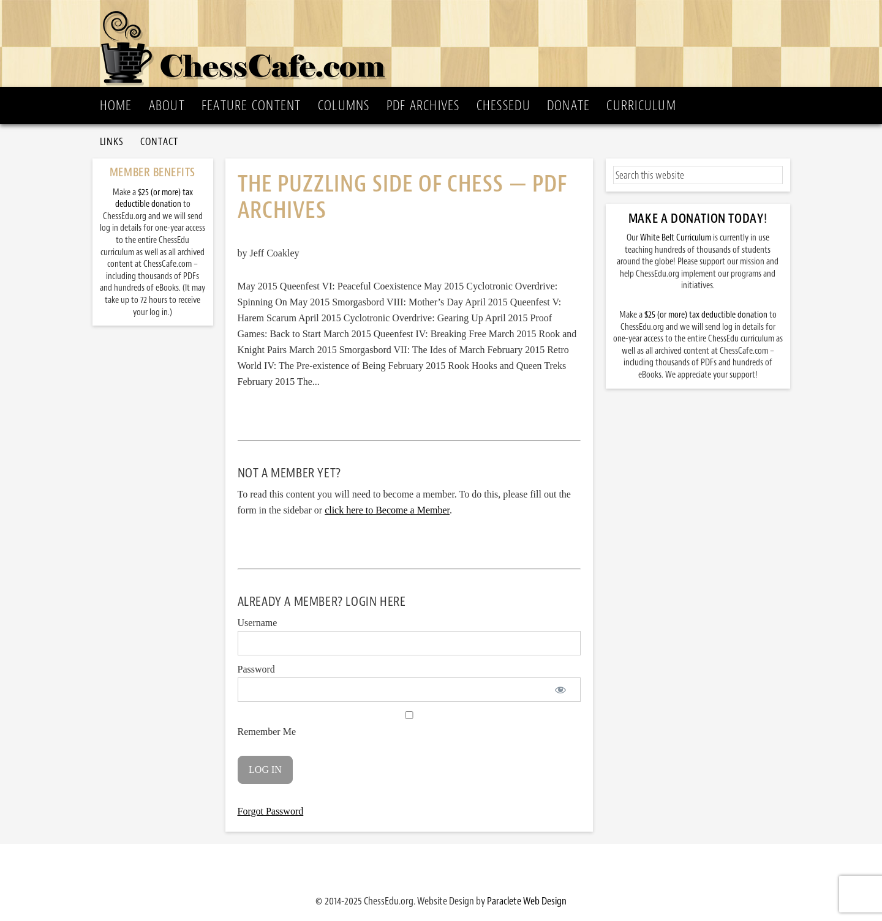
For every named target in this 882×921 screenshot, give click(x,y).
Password (256, 669)
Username (257, 622)
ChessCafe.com (445, 43)
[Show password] (561, 689)
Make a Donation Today (696, 218)
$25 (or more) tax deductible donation (705, 315)
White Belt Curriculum (675, 238)
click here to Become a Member (387, 510)
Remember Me (409, 724)
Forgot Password (271, 811)
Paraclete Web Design (527, 901)
